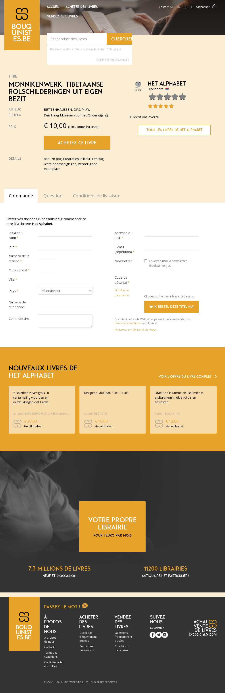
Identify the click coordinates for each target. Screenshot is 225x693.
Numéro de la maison (19, 258)
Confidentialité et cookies (53, 664)
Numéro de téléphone (17, 304)
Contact (164, 7)
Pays (12, 290)
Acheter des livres (81, 7)
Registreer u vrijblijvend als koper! (136, 329)
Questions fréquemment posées (88, 637)
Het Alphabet (167, 84)
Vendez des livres (62, 16)
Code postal (18, 270)
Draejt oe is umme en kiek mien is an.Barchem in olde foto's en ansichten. (179, 397)
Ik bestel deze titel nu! (172, 307)
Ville (12, 279)
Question (53, 196)
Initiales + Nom (16, 235)
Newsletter (123, 261)
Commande (21, 196)
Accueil (53, 7)
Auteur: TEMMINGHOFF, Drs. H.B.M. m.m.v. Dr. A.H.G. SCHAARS (41, 413)
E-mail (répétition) (123, 249)
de (191, 7)
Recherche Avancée (112, 60)
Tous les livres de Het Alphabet (174, 130)
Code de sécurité (121, 280)
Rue (12, 247)
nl (172, 7)
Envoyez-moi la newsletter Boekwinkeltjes (165, 263)
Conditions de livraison (86, 648)
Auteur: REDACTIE (95, 413)
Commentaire (19, 318)
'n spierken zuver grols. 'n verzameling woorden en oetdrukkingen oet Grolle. (31, 397)
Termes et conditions (51, 655)
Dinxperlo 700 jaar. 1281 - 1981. (106, 393)
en (178, 7)
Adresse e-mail (123, 235)
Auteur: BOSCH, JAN (167, 413)
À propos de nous (50, 640)
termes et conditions (128, 323)
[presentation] (178, 282)
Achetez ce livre (77, 142)
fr (185, 7)
